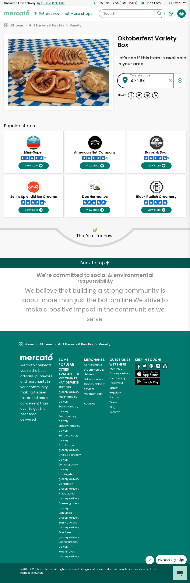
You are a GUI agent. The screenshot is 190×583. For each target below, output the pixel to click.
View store (33, 166)
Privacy (114, 397)
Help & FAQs (151, 3)
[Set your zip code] (46, 13)
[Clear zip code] (170, 80)
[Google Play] (147, 381)
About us (89, 403)
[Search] (132, 13)
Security (114, 412)
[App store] (147, 374)
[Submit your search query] (159, 13)
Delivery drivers (93, 379)
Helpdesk (115, 392)
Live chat (177, 3)
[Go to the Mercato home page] (16, 12)
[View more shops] (79, 13)
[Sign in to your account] (171, 13)
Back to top (95, 263)
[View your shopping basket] (181, 13)
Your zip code (140, 75)
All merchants (93, 365)
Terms (113, 402)
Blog (112, 407)
